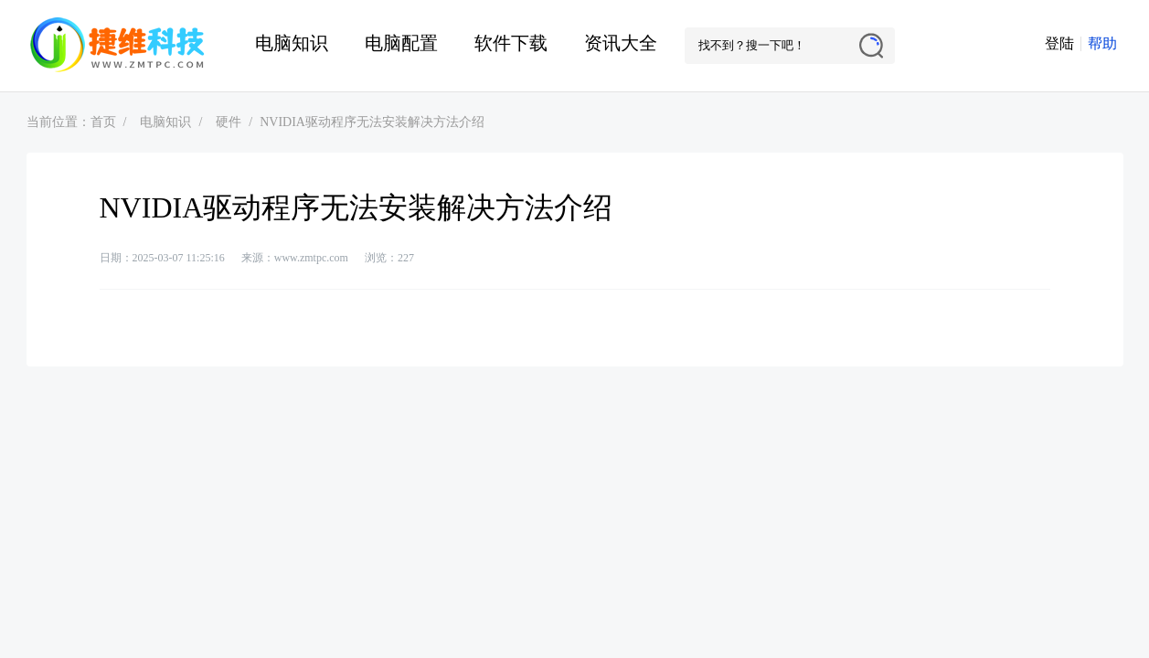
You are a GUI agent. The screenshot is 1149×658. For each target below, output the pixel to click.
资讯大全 (620, 43)
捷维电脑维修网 (118, 45)
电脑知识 (291, 43)
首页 (103, 122)
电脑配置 (401, 43)
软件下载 (511, 43)
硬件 (228, 122)
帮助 (1102, 43)
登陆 (1059, 43)
